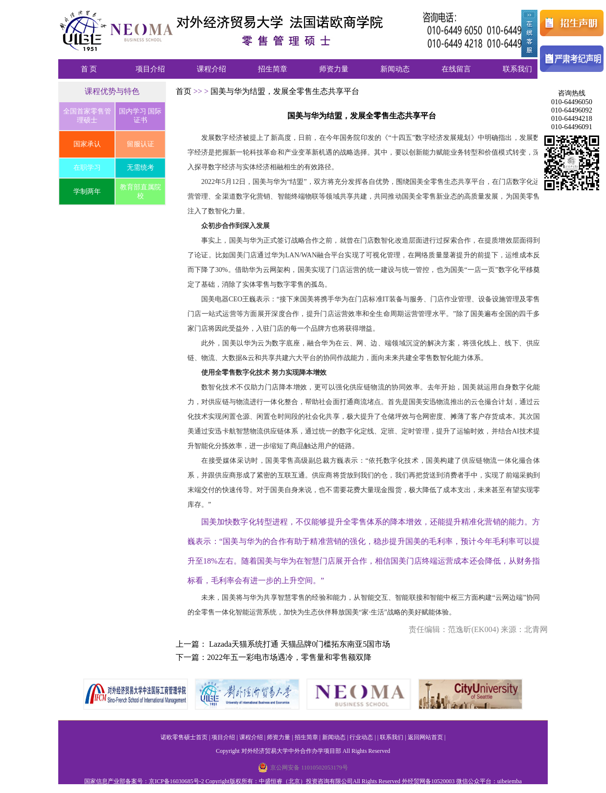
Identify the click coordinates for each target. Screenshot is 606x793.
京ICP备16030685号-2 (176, 781)
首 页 (89, 69)
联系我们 (517, 69)
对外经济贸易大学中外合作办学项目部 (291, 751)
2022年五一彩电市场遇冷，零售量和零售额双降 (289, 657)
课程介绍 (211, 69)
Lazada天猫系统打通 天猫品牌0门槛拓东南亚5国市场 (299, 644)
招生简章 (272, 69)
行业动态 (361, 737)
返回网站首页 (425, 737)
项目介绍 (150, 69)
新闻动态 (395, 69)
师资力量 (334, 69)
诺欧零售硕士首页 (184, 737)
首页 (184, 91)
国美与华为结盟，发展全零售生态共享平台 (284, 91)
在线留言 (456, 69)
